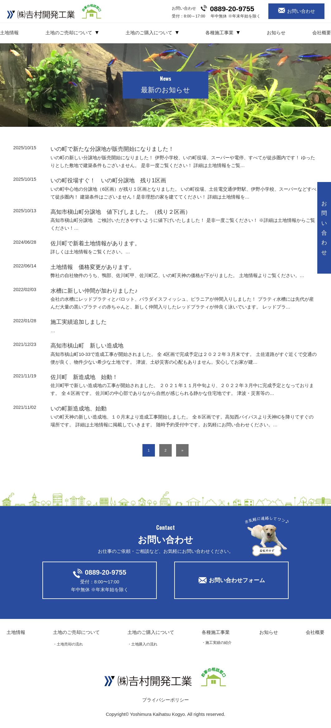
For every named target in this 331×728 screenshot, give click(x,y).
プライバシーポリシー (165, 700)
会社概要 (321, 33)
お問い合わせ (301, 11)
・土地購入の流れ (142, 644)
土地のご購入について (149, 33)
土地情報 (9, 33)
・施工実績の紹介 (217, 642)
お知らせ (276, 33)
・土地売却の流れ (68, 644)
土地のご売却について (69, 33)
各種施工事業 (219, 33)
